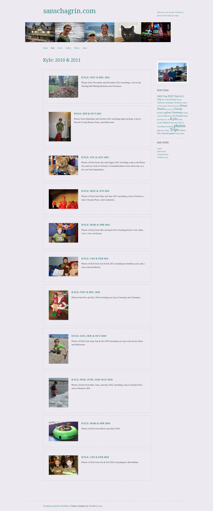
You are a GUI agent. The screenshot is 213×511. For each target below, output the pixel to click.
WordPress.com (95, 506)
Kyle (53, 48)
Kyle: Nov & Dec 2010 (85, 292)
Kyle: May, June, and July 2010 (92, 379)
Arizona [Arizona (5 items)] (172, 99)
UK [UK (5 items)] (158, 133)
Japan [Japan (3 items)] (186, 116)
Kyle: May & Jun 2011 (95, 191)
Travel (60, 48)
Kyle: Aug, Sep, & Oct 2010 (88, 335)
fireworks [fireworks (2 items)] (171, 109)
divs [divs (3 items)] (165, 109)
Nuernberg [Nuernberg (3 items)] (161, 127)
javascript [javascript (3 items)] (160, 119)
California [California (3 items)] (160, 103)
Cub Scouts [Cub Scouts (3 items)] (175, 106)
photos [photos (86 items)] (179, 125)
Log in (159, 148)
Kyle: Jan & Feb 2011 (95, 258)
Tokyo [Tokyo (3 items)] (167, 130)
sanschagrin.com (69, 11)
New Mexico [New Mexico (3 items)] (179, 123)
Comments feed (162, 154)
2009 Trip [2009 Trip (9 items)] (162, 96)
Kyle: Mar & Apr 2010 (95, 423)
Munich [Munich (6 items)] (166, 122)
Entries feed (161, 151)
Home (45, 48)
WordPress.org (162, 157)
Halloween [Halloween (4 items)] (167, 116)
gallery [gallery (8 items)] (167, 112)
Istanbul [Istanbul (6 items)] (179, 115)
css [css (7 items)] (169, 105)
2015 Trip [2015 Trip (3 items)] (165, 100)
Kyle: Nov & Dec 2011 (95, 77)
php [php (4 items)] (158, 130)
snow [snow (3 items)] (162, 130)
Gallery (68, 48)
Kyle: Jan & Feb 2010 (95, 457)
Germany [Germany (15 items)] (177, 112)
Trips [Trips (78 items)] (174, 129)
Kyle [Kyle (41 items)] (173, 119)
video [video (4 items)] (182, 133)
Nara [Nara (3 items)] (172, 123)
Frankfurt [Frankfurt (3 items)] (160, 113)
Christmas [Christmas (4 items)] (177, 103)
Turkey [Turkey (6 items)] (182, 130)
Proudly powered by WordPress (56, 506)
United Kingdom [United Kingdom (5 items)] (168, 133)
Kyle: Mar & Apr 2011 (95, 224)
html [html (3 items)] (173, 116)
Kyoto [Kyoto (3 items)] (180, 119)
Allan (84, 48)
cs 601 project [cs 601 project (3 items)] (162, 106)
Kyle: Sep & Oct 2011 (87, 113)
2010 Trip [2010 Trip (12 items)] (173, 96)
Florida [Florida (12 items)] (178, 108)
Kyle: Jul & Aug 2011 (95, 157)
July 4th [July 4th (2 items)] (167, 119)
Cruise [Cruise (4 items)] (184, 103)
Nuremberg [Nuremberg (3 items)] (169, 127)
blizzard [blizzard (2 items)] (179, 99)
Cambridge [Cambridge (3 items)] (169, 103)
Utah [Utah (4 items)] (177, 133)
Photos (76, 48)
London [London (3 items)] (160, 123)
